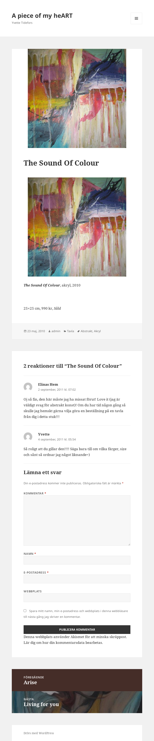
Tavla (70, 331)
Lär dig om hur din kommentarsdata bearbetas (63, 642)
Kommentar (35, 493)
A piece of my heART (42, 15)
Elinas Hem (48, 384)
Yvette (44, 434)
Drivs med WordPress (39, 733)
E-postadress (36, 572)
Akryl (97, 331)
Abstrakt (86, 331)
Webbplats (33, 591)
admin (56, 331)
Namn (30, 554)
